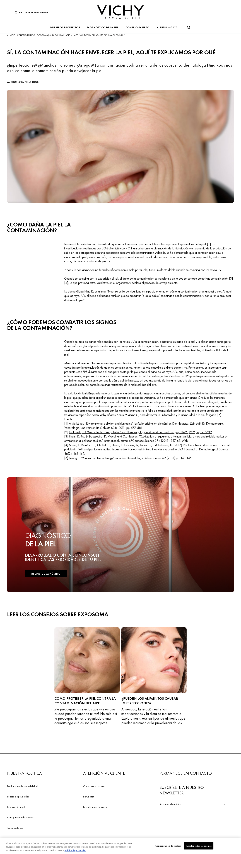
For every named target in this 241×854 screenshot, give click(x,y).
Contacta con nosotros (94, 786)
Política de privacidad (18, 796)
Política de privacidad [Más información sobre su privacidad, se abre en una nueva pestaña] (75, 851)
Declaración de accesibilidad (22, 786)
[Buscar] (188, 27)
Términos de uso (15, 827)
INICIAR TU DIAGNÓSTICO (45, 573)
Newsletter (88, 796)
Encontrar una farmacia (95, 807)
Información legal (16, 807)
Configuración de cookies (20, 817)
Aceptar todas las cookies (199, 847)
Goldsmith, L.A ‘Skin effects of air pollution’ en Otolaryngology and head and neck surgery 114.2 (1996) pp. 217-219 (140, 432)
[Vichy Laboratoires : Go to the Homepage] (120, 12)
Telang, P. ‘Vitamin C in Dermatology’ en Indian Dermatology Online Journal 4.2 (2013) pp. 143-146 (130, 458)
